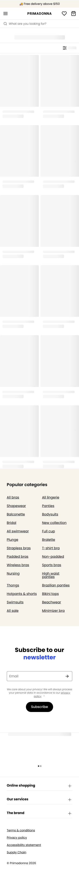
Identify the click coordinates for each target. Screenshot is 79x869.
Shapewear (16, 505)
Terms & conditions (21, 830)
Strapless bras (19, 548)
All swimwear (18, 531)
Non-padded (53, 556)
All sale (13, 610)
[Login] (64, 13)
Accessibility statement (24, 845)
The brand (39, 813)
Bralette (48, 539)
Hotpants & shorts (22, 593)
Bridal (11, 522)
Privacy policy (17, 838)
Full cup (48, 531)
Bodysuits (50, 514)
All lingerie (50, 497)
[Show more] (44, 696)
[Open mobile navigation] (5, 13)
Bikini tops (50, 593)
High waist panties (50, 575)
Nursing (13, 573)
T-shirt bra (51, 548)
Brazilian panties (56, 585)
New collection (54, 522)
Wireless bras (18, 565)
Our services (39, 799)
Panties (48, 505)
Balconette (16, 514)
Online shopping (39, 785)
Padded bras (17, 556)
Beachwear (51, 602)
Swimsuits (15, 602)
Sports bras (51, 565)
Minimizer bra (53, 610)
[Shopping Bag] (73, 13)
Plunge (12, 539)
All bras (13, 497)
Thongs (13, 585)
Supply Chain (16, 852)
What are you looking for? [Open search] (24, 24)
